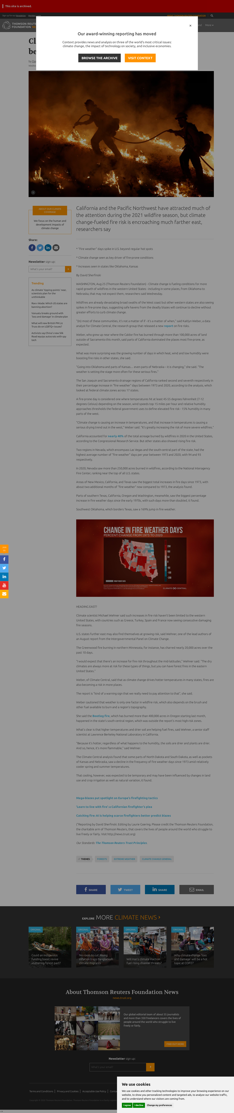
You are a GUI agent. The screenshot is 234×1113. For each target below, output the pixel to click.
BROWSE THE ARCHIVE (99, 58)
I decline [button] (139, 1105)
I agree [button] (127, 1105)
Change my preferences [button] (159, 1105)
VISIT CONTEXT (140, 58)
